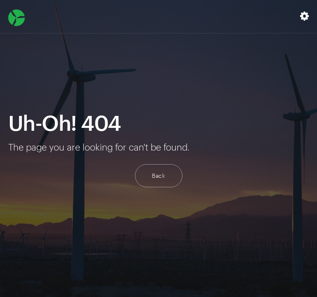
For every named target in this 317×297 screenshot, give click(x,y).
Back (159, 175)
